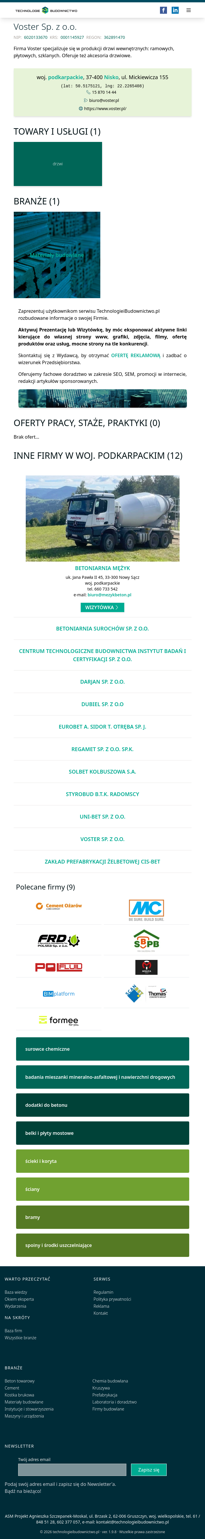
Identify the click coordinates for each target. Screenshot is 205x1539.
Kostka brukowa (19, 1395)
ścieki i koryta (41, 1161)
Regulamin (103, 1292)
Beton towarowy (20, 1381)
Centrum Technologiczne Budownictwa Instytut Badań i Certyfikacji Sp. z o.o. (102, 655)
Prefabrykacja (104, 1395)
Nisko (111, 77)
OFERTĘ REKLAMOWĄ (135, 355)
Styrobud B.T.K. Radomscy (102, 794)
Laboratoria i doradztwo (114, 1402)
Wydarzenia (15, 1306)
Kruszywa (101, 1388)
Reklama (101, 1306)
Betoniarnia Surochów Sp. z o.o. (102, 628)
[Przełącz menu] (189, 10)
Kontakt (101, 1313)
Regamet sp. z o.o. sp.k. (102, 749)
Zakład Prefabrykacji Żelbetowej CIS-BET (102, 861)
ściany (32, 1189)
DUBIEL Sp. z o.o (102, 704)
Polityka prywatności (112, 1299)
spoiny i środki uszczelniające (58, 1245)
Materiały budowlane (57, 254)
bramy (32, 1217)
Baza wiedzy (16, 1292)
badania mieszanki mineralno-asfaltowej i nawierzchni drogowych (100, 1077)
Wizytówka (102, 607)
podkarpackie (65, 77)
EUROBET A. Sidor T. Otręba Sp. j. (103, 726)
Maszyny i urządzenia (24, 1416)
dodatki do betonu (46, 1105)
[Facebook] (163, 10)
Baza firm (13, 1330)
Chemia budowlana (110, 1381)
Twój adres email (34, 1459)
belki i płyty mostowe (49, 1133)
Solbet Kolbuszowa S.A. (102, 771)
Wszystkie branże (21, 1337)
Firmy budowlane (108, 1409)
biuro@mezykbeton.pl (110, 594)
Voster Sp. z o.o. (102, 839)
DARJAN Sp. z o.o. (102, 681)
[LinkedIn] (175, 10)
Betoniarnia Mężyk (102, 568)
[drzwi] (58, 164)
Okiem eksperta (19, 1299)
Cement (12, 1388)
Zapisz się (148, 1470)
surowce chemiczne (47, 1049)
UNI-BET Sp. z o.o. (102, 816)
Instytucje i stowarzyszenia (29, 1409)
